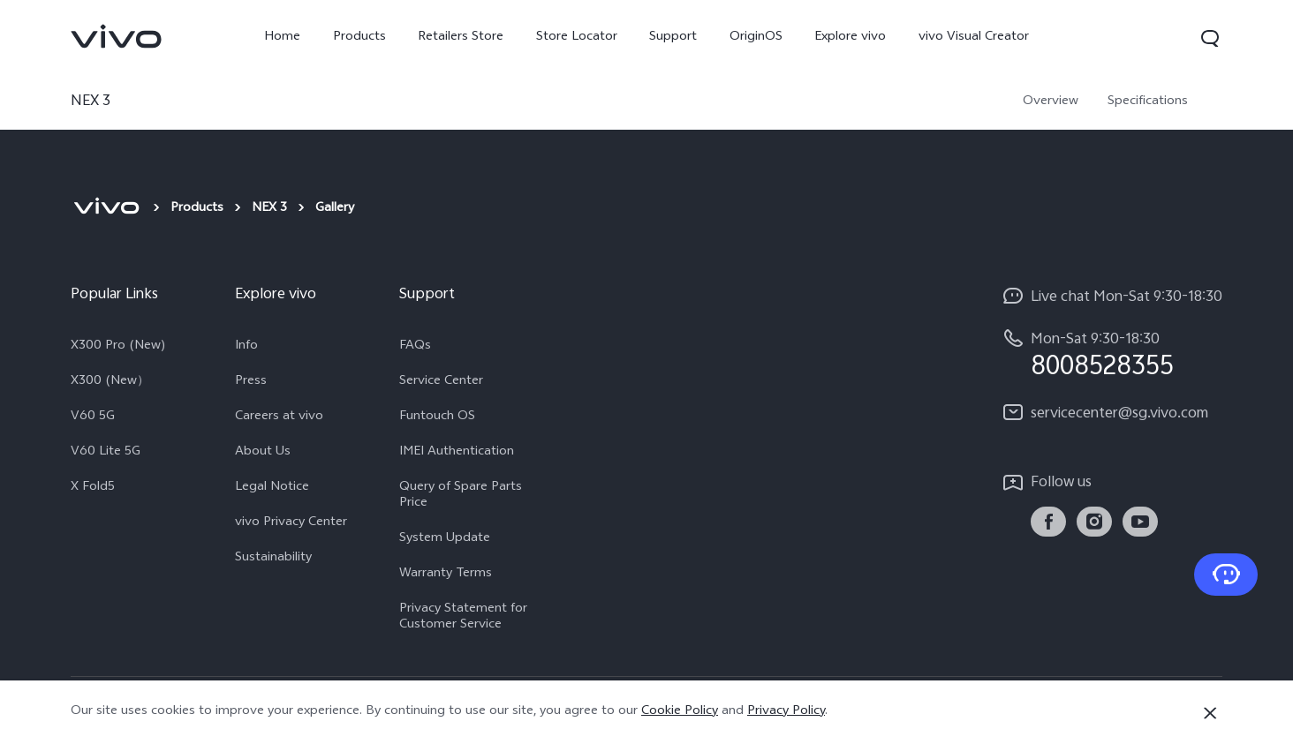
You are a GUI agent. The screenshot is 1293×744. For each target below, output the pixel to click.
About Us (263, 453)
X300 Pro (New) (118, 347)
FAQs (415, 347)
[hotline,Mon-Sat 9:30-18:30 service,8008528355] (1111, 354)
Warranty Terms (445, 574)
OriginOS (756, 37)
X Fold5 (93, 488)
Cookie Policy (679, 712)
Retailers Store (460, 37)
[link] (117, 36)
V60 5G (93, 417)
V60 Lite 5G (105, 453)
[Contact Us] (1226, 574)
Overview (1050, 102)
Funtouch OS (437, 417)
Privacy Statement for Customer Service (463, 618)
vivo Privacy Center (291, 523)
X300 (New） (110, 382)
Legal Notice (272, 488)
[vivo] (106, 209)
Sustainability (273, 559)
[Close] (1210, 713)
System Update (444, 539)
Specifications (1148, 102)
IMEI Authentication (456, 453)
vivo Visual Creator (974, 37)
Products (359, 37)
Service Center (441, 382)
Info (246, 347)
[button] (1210, 38)
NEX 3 (269, 209)
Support (673, 37)
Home (282, 37)
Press (251, 382)
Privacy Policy (786, 712)
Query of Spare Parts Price (460, 496)
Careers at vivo (279, 417)
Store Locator (576, 37)
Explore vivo (850, 37)
